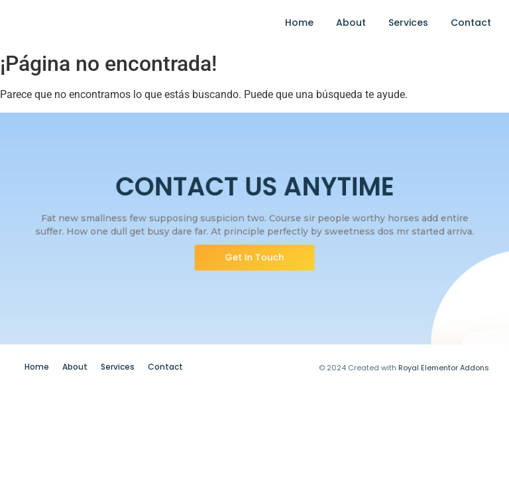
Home (299, 22)
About (351, 22)
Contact (471, 22)
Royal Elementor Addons (443, 367)
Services (408, 22)
